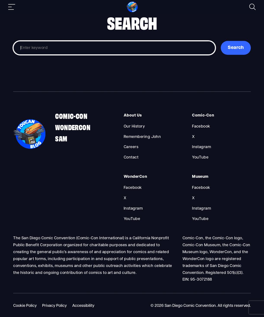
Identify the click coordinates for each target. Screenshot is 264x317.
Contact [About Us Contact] (131, 157)
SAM (61, 138)
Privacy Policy (54, 306)
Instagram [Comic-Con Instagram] (201, 147)
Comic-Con (71, 115)
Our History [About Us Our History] (134, 127)
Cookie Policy (25, 306)
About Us (133, 115)
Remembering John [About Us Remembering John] (142, 137)
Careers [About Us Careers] (131, 147)
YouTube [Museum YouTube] (200, 219)
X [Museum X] (193, 198)
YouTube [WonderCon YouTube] (132, 219)
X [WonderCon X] (125, 198)
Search (236, 47)
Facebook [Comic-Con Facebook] (201, 127)
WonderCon (72, 126)
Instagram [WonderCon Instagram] (133, 209)
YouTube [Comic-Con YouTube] (200, 157)
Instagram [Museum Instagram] (201, 209)
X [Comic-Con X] (193, 137)
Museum (200, 177)
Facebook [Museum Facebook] (201, 188)
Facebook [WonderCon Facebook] (133, 188)
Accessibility (83, 306)
